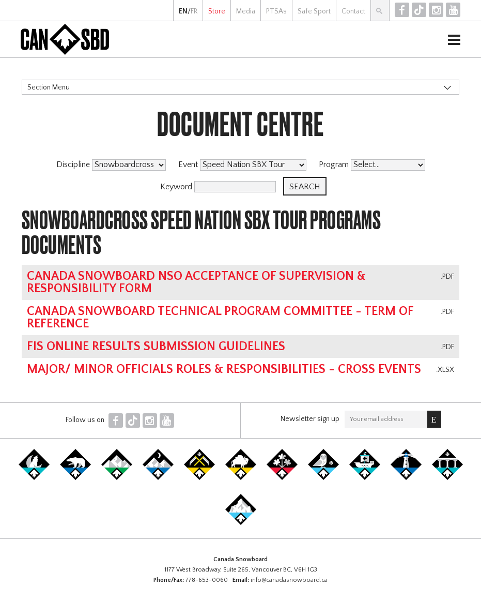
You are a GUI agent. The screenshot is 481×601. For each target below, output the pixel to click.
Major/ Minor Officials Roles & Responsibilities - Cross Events (224, 369)
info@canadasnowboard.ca (289, 580)
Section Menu (48, 87)
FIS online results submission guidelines (156, 346)
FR (194, 11)
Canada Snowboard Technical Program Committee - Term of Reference (220, 317)
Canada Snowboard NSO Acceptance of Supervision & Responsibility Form (196, 282)
